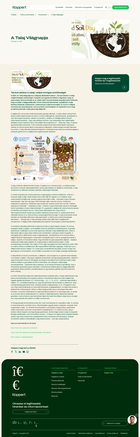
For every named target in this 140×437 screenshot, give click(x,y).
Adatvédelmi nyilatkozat (85, 433)
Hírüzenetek (42, 15)
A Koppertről (98, 7)
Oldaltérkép (124, 433)
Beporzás (54, 396)
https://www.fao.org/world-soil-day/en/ (24, 328)
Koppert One (108, 373)
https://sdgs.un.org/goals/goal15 (22, 337)
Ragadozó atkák (57, 373)
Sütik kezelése (71, 433)
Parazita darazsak (57, 380)
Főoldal (13, 15)
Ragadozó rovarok (57, 377)
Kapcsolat (81, 380)
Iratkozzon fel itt (36, 411)
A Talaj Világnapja (57, 15)
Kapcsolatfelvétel (121, 7)
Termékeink (59, 7)
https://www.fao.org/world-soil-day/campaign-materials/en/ (31, 332)
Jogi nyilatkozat (99, 433)
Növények (69, 7)
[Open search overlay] (106, 7)
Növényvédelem (56, 392)
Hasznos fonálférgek (58, 384)
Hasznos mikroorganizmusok (61, 388)
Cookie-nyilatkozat (112, 433)
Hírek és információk (27, 15)
